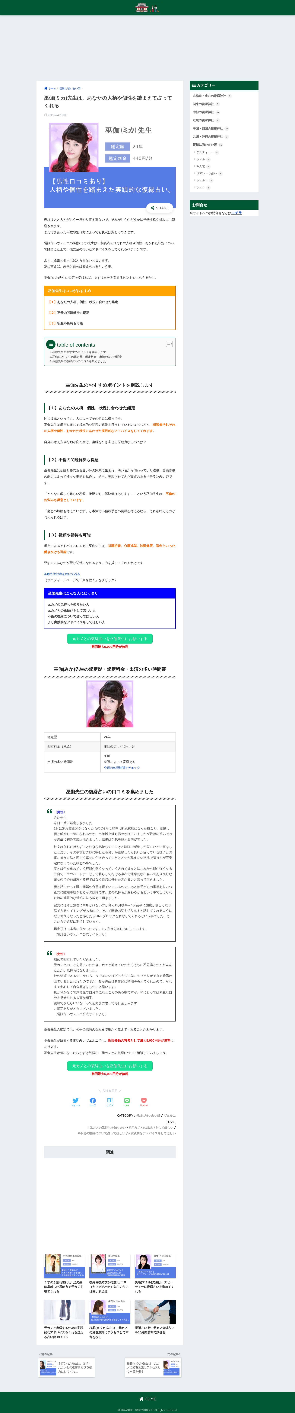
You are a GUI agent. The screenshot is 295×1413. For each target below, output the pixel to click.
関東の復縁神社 (207, 104)
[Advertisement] (147, 48)
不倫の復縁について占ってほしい (102, 1129)
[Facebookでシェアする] (92, 1099)
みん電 (203, 168)
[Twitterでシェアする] (75, 1099)
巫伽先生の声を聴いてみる (63, 574)
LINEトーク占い (209, 175)
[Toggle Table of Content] (167, 344)
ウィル (203, 161)
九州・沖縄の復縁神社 (212, 138)
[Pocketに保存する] (144, 1099)
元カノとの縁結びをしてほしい (152, 1124)
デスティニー (207, 154)
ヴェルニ (170, 1112)
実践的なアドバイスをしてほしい (153, 1129)
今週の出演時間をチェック (121, 766)
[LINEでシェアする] (127, 1099)
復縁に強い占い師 (148, 1112)
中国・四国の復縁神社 (212, 129)
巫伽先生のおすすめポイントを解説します (79, 352)
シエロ (203, 189)
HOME (147, 1398)
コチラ (236, 215)
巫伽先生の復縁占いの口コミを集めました (79, 361)
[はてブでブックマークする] (109, 1099)
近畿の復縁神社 (207, 121)
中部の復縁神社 (207, 113)
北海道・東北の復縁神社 (213, 96)
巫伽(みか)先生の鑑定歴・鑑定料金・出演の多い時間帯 (87, 356)
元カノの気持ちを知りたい (108, 1124)
